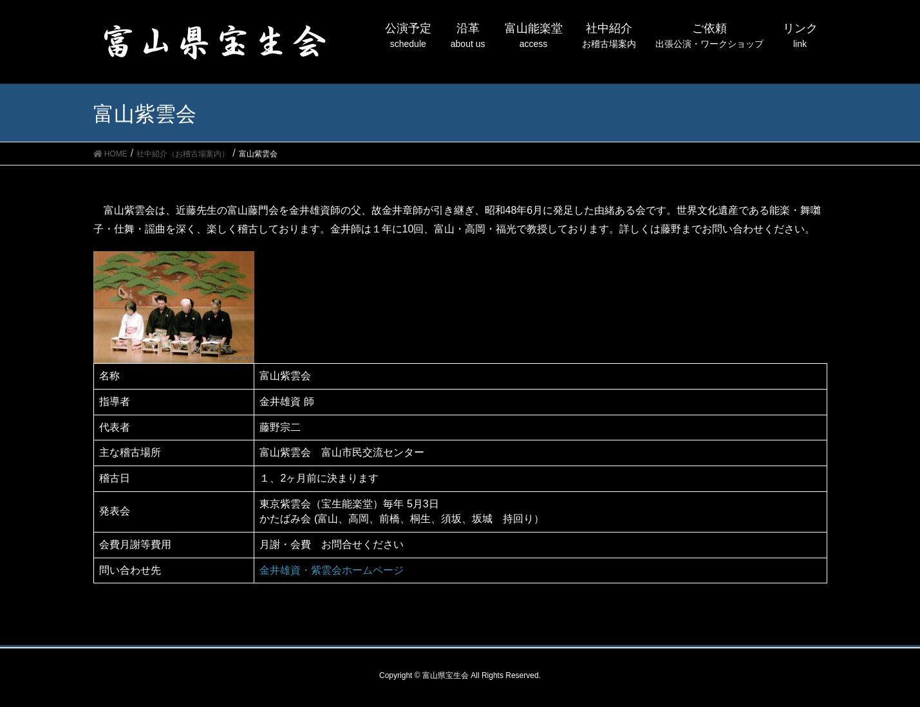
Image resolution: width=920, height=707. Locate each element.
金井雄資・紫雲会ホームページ (331, 570)
